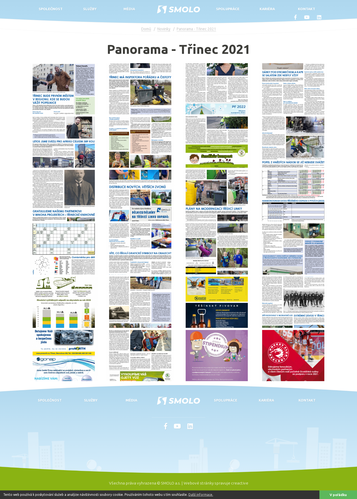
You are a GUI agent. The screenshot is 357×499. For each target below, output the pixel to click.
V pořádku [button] (338, 495)
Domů (146, 29)
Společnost (51, 9)
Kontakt (306, 9)
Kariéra (267, 9)
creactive (239, 483)
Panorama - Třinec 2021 (196, 29)
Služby (90, 9)
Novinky (163, 29)
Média (129, 9)
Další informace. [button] (200, 494)
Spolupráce (227, 9)
